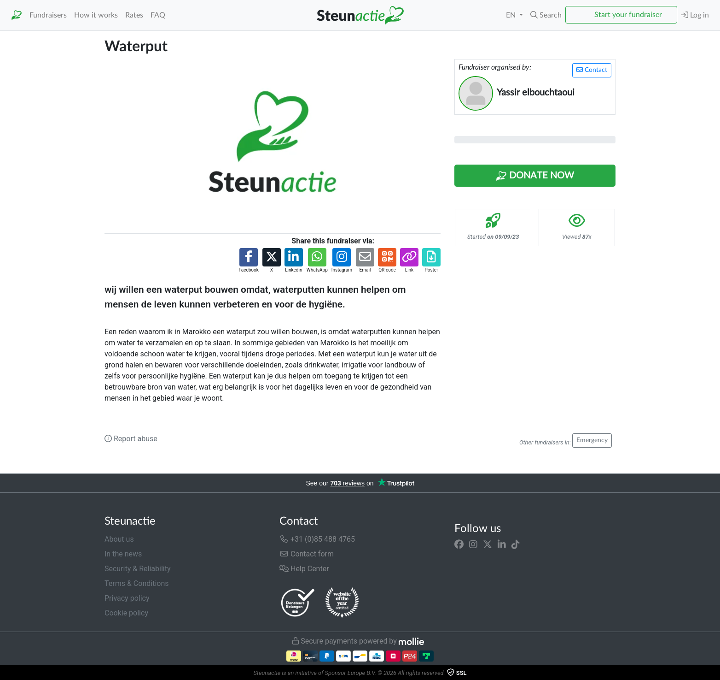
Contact (591, 69)
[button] (546, 15)
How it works (96, 15)
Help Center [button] (304, 568)
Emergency (592, 440)
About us (119, 539)
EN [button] (511, 15)
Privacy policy (127, 598)
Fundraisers (48, 15)
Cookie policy (126, 613)
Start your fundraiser (628, 14)
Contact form (306, 554)
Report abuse (131, 438)
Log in (695, 15)
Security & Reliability (137, 568)
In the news (123, 554)
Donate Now (535, 176)
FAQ (158, 15)
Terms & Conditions (137, 583)
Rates (134, 15)
